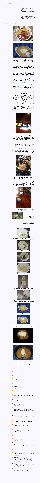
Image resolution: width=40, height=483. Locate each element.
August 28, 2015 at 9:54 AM (16, 474)
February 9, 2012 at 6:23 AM (16, 440)
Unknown (15, 457)
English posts (9, 3)
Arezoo (15, 452)
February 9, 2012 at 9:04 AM (16, 450)
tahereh (15, 386)
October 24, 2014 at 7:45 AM (16, 466)
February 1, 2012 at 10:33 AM (16, 388)
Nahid (15, 390)
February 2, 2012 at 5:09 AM (16, 397)
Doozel (15, 399)
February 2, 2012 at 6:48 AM (16, 405)
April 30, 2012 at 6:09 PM (16, 455)
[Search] (34, 2)
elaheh (15, 407)
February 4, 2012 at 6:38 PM (16, 422)
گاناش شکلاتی (23, 326)
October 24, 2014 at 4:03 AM (17, 461)
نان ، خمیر (6, 29)
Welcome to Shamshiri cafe (16, 2)
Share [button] (6, 23)
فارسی (12, 3)
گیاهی (5, 28)
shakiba (15, 371)
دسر (5, 27)
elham (15, 378)
